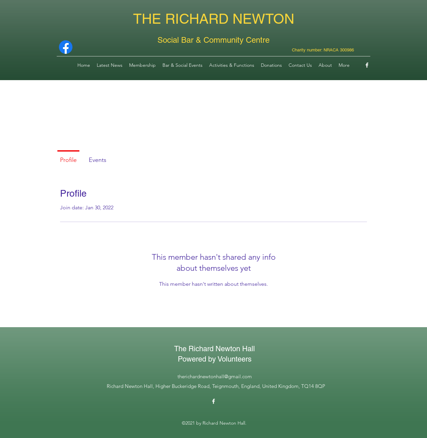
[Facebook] (367, 65)
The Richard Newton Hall (214, 349)
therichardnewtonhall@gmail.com (214, 376)
